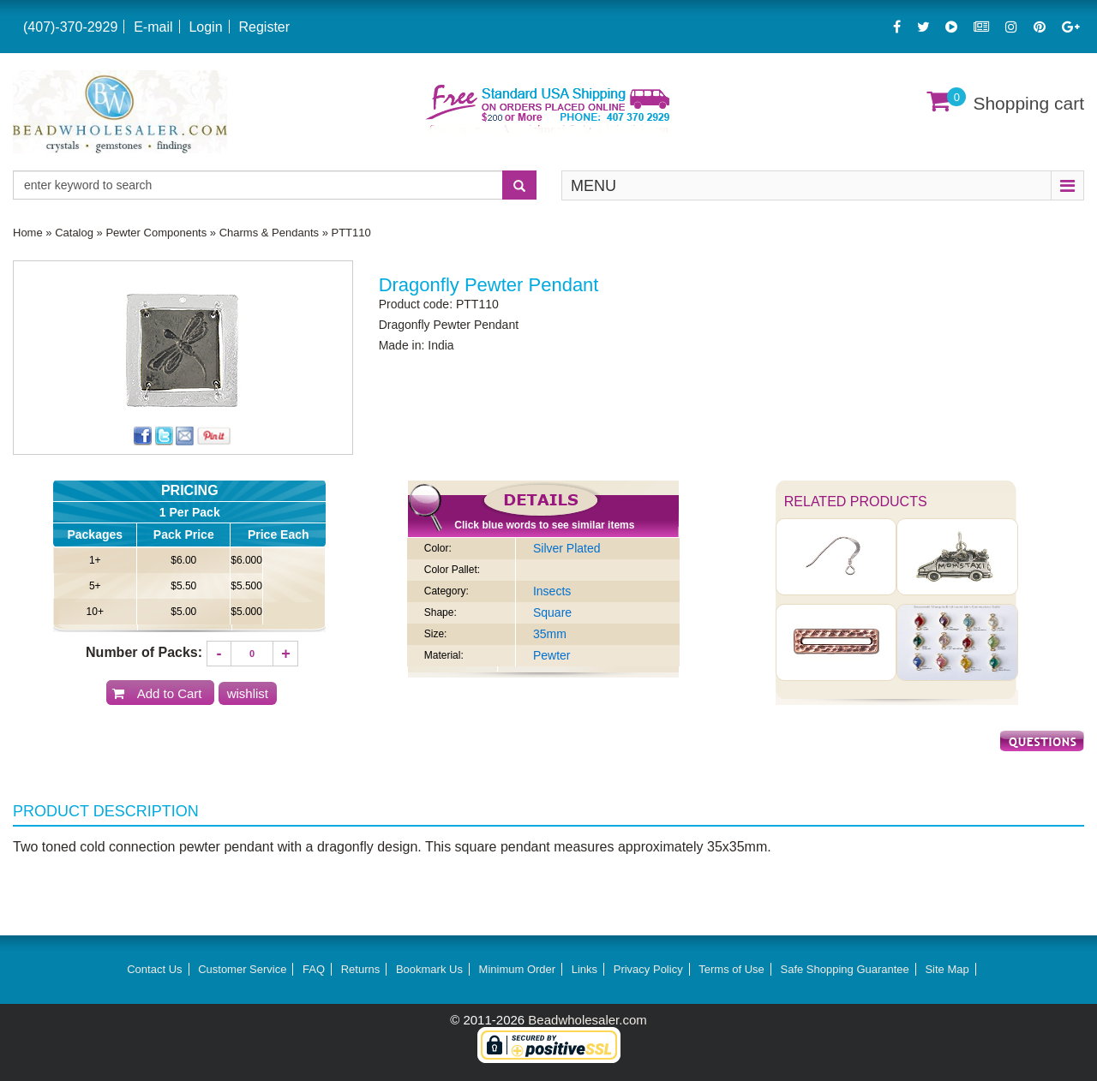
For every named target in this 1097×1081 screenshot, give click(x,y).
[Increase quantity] (285, 653)
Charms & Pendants (269, 232)
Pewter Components (156, 232)
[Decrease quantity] (219, 653)
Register (264, 27)
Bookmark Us (429, 969)
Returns (361, 969)
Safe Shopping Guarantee (844, 969)
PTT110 (351, 232)
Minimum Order (517, 969)
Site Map (946, 969)
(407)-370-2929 (70, 27)
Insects (552, 591)
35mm (549, 634)
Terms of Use (731, 969)
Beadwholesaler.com (587, 1019)
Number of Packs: (144, 652)
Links (584, 969)
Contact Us (154, 969)
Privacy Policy (648, 969)
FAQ (314, 969)
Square (552, 612)
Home (28, 232)
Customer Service (242, 969)
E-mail (153, 27)
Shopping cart (1028, 103)
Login (205, 27)
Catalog (74, 232)
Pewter (552, 655)
